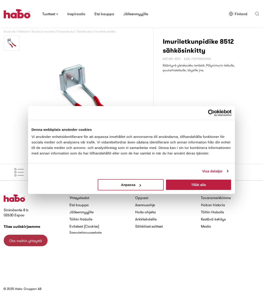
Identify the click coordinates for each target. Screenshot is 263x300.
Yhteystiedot (79, 197)
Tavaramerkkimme (216, 197)
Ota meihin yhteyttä (25, 240)
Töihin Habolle (80, 219)
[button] (257, 13)
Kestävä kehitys (213, 219)
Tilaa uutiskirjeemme (22, 226)
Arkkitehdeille (146, 219)
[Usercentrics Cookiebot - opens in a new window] (211, 112)
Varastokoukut (66, 31)
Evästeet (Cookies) (84, 226)
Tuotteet (50, 13)
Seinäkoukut (84, 31)
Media (206, 226)
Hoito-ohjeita (145, 212)
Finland (238, 13)
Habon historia (213, 205)
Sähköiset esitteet (149, 226)
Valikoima (24, 31)
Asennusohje (145, 205)
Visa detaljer (212, 171)
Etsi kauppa (104, 13)
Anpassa (131, 185)
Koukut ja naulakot (43, 31)
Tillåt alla (198, 185)
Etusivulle (9, 31)
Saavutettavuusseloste (85, 232)
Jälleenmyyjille (135, 13)
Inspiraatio (76, 13)
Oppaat (141, 197)
